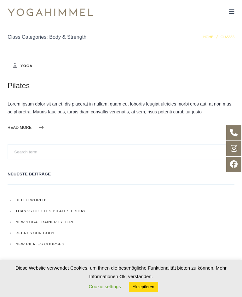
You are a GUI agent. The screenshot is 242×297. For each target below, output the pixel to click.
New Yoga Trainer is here (45, 222)
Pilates (19, 86)
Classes (227, 37)
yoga (26, 66)
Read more (26, 127)
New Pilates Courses (39, 244)
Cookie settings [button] (105, 286)
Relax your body (35, 233)
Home (208, 37)
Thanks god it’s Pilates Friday (50, 211)
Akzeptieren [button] (143, 286)
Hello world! (31, 200)
